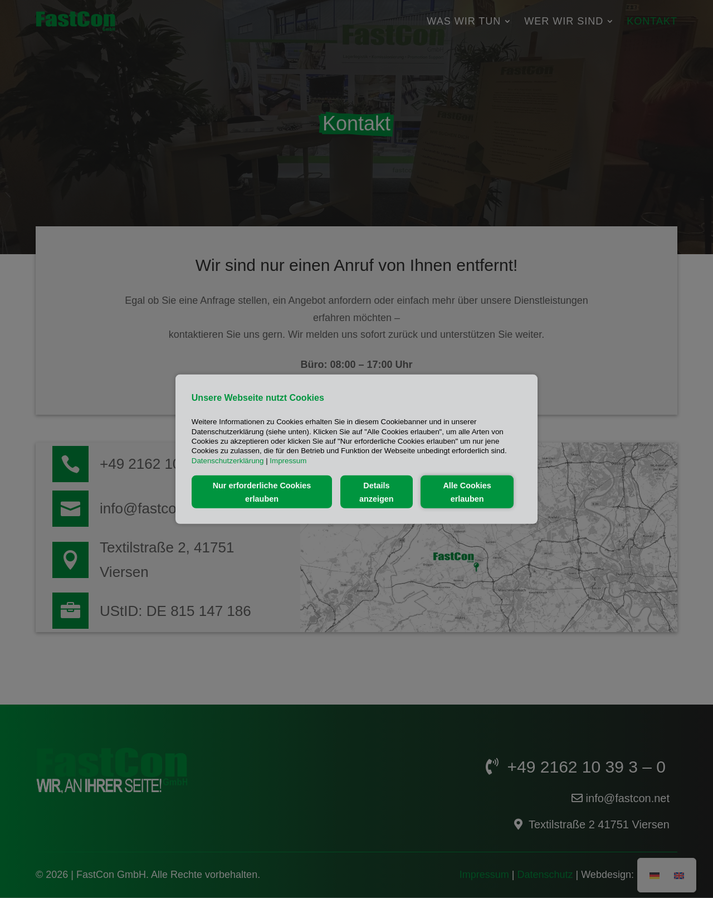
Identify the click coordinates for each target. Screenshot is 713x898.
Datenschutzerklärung (228, 460)
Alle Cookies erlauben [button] (467, 491)
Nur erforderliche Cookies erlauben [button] (262, 491)
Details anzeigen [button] (376, 491)
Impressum (288, 460)
